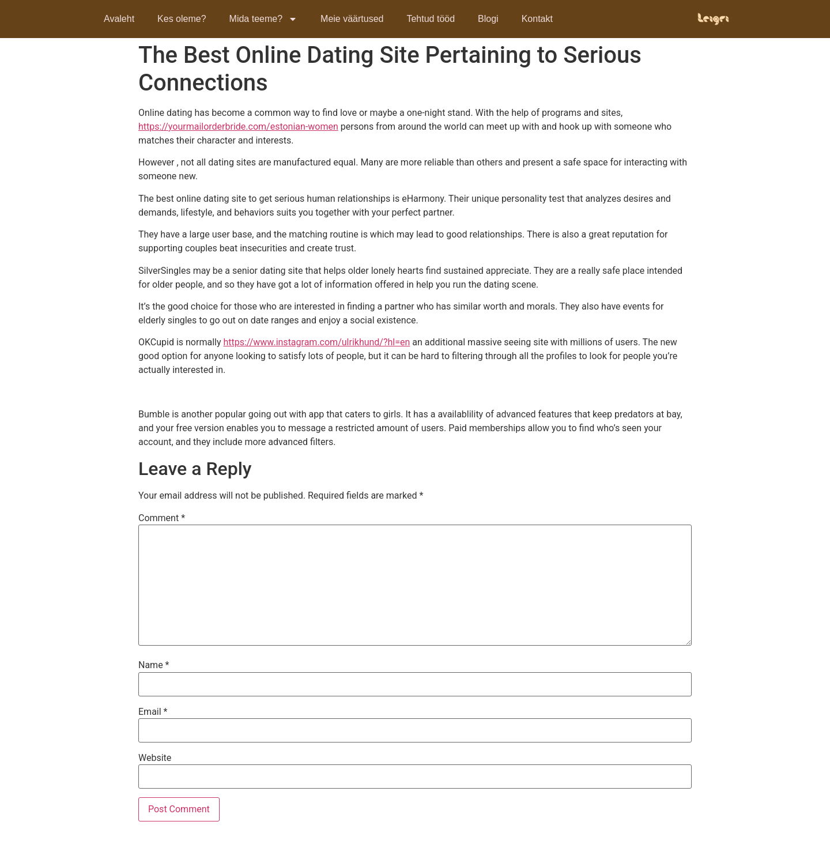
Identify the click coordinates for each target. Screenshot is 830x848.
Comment (161, 518)
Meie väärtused (351, 19)
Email (152, 712)
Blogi (488, 19)
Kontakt (537, 19)
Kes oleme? (181, 19)
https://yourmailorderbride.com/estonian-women (238, 126)
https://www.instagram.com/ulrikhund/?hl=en (316, 342)
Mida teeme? (263, 19)
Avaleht (119, 19)
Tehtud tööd (430, 19)
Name (153, 665)
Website (154, 758)
